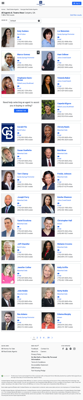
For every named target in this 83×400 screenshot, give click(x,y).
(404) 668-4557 (22, 67)
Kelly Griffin (62, 267)
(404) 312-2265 (22, 327)
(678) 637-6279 (62, 186)
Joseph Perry (23, 197)
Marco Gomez (23, 54)
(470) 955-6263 (22, 257)
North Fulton (21, 34)
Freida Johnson (64, 174)
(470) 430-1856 (62, 210)
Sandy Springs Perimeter (65, 34)
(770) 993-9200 (22, 41)
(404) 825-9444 (62, 67)
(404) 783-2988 (62, 303)
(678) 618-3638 (22, 280)
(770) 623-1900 (62, 65)
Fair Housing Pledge (38, 371)
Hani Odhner (63, 54)
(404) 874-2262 (62, 231)
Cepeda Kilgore (64, 103)
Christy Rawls (63, 127)
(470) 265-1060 (22, 93)
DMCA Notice (36, 368)
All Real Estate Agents (9, 352)
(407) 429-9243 (62, 91)
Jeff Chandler (23, 244)
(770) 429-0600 (62, 137)
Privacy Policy (36, 354)
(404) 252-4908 (62, 41)
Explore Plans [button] (38, 377)
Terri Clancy (22, 174)
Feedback (34, 349)
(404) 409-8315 (22, 233)
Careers (43, 352)
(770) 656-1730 (22, 163)
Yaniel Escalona (24, 220)
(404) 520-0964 (22, 303)
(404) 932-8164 (62, 116)
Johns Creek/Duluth (64, 57)
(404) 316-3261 (22, 186)
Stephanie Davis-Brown (24, 79)
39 (48, 337)
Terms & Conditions (38, 362)
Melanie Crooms (64, 244)
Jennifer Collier (24, 267)
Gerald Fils (22, 127)
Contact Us (45, 349)
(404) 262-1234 (22, 90)
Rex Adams (22, 314)
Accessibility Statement (39, 365)
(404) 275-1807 (62, 327)
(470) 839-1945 (22, 140)
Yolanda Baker (63, 78)
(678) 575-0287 (62, 44)
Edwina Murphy (64, 314)
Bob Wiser (61, 150)
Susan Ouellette (24, 150)
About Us (34, 352)
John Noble (22, 291)
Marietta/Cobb (62, 130)
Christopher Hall (64, 220)
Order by (4, 20)
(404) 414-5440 (22, 44)
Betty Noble (62, 291)
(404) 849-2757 (62, 257)
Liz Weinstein (63, 31)
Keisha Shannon (64, 197)
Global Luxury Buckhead (25, 83)
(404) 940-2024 (62, 140)
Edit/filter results (76, 15)
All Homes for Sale (8, 349)
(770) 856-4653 (62, 163)
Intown (59, 223)
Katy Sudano (23, 31)
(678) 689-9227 (62, 233)
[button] (76, 3)
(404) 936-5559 (22, 210)
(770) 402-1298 (62, 280)
